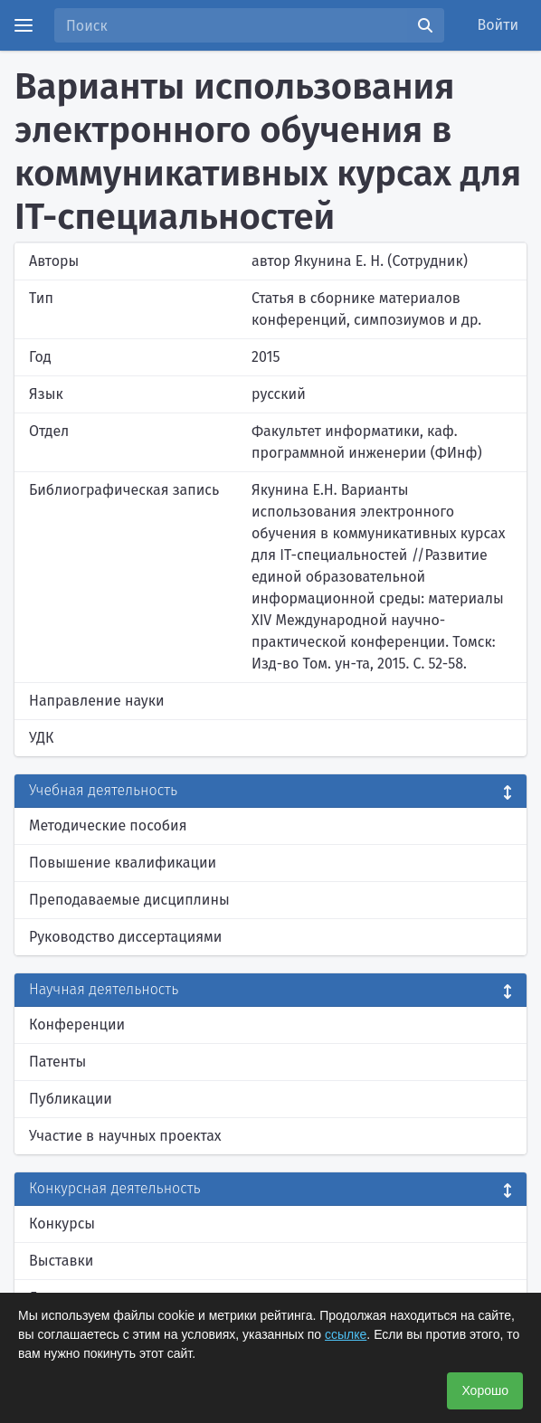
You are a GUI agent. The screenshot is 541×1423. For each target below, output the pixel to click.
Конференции (77, 1024)
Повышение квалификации (122, 862)
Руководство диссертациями (125, 936)
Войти (498, 24)
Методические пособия (108, 825)
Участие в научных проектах (125, 1135)
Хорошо (484, 1390)
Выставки (61, 1260)
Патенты (57, 1061)
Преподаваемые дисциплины (129, 899)
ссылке (345, 1334)
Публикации (70, 1098)
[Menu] (23, 25)
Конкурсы (62, 1223)
